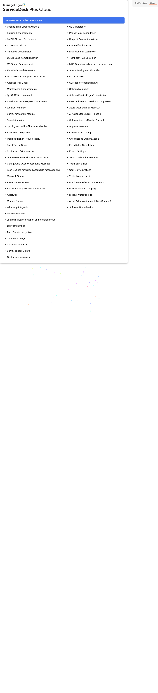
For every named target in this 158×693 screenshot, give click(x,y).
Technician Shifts (78, 163)
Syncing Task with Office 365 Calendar (27, 126)
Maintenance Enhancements (22, 89)
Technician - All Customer (82, 57)
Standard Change (16, 238)
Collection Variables (17, 244)
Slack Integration (15, 120)
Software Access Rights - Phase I (86, 120)
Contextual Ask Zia (16, 45)
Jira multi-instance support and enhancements (31, 219)
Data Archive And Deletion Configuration (90, 101)
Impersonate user (16, 213)
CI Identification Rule (80, 45)
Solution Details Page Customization (88, 95)
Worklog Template (16, 107)
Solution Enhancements (19, 33)
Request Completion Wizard (83, 39)
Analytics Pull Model (17, 82)
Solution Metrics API (79, 89)
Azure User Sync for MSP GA (84, 107)
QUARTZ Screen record (19, 95)
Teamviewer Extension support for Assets (28, 157)
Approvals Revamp (79, 126)
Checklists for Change (80, 132)
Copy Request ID (16, 226)
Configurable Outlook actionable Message (28, 163)
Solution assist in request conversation (27, 101)
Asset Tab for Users (17, 145)
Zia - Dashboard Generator (21, 70)
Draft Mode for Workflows (82, 51)
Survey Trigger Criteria (18, 250)
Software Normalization (81, 207)
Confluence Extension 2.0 (20, 151)
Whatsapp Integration (18, 207)
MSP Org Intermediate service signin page (91, 64)
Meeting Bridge (15, 201)
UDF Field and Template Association (26, 76)
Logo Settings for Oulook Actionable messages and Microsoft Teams (33, 173)
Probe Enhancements (18, 182)
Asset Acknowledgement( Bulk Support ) (90, 201)
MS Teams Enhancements (20, 64)
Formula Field (76, 76)
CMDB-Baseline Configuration (22, 57)
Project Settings (77, 151)
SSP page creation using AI (83, 82)
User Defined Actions (80, 170)
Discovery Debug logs (80, 194)
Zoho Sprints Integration (19, 232)
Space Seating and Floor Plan (84, 70)
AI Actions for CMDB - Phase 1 (85, 114)
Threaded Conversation (19, 51)
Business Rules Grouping (82, 188)
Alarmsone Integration (18, 132)
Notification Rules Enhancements (86, 182)
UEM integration (77, 26)
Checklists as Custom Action (84, 138)
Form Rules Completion (81, 145)
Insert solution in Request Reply (23, 138)
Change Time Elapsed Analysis (23, 26)
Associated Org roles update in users (26, 188)
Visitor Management (79, 176)
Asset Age (12, 194)
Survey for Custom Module (21, 114)
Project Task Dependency (82, 33)
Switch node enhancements (83, 157)
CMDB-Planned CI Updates (21, 39)
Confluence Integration (19, 257)
